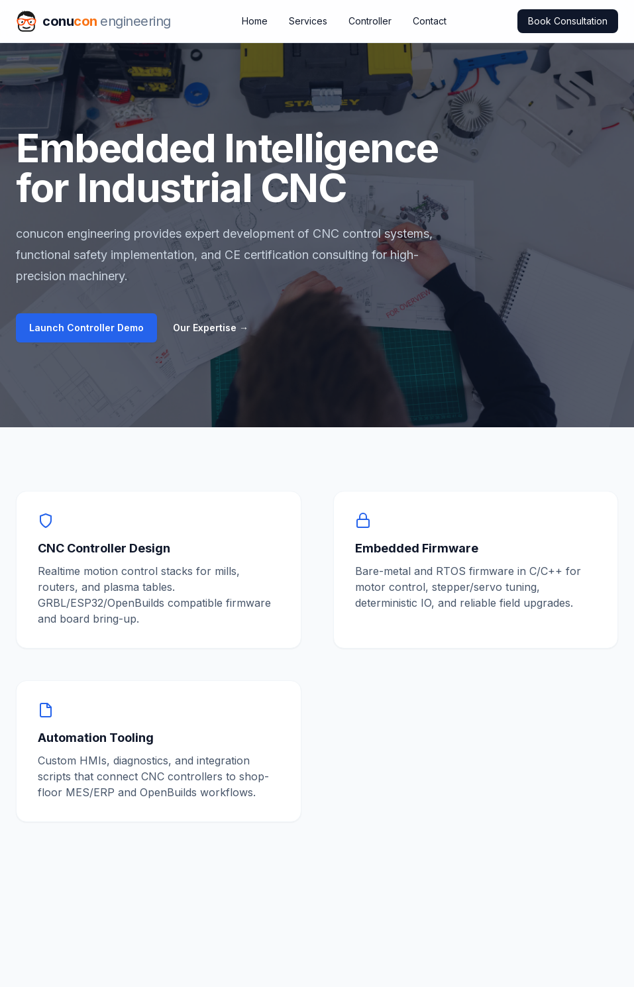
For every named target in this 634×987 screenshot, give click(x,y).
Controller (370, 20)
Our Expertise (210, 327)
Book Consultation (568, 20)
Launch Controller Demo (86, 327)
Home (255, 20)
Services (308, 20)
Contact (430, 20)
